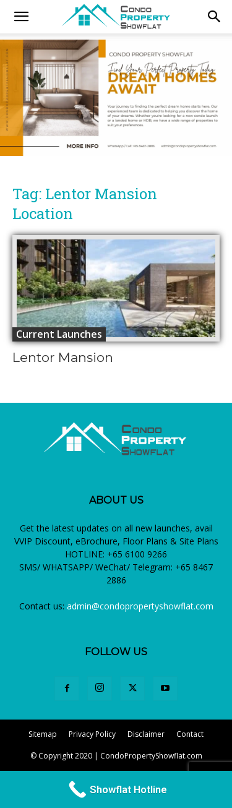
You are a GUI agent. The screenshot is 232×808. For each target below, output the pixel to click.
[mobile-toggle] (21, 16)
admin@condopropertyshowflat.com (140, 606)
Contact (190, 734)
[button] (214, 16)
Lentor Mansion (62, 357)
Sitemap (42, 734)
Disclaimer (146, 734)
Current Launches (59, 334)
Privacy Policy (92, 734)
